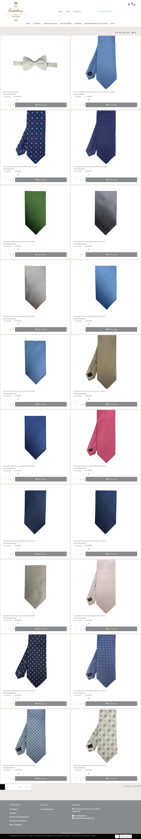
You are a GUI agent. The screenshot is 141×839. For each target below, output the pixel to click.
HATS (113, 24)
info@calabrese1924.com (84, 818)
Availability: (17, 96)
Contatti (12, 813)
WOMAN (78, 24)
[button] (129, 4)
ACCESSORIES (65, 24)
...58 (19, 787)
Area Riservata (47, 809)
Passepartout (75, 833)
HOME (60, 11)
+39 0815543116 (80, 816)
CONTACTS (77, 11)
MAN (28, 24)
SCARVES (36, 24)
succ (27, 787)
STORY (68, 11)
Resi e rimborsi (15, 825)
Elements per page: (122, 33)
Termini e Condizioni (17, 821)
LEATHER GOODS (50, 24)
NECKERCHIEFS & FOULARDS (96, 24)
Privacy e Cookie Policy (19, 817)
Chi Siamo (13, 809)
